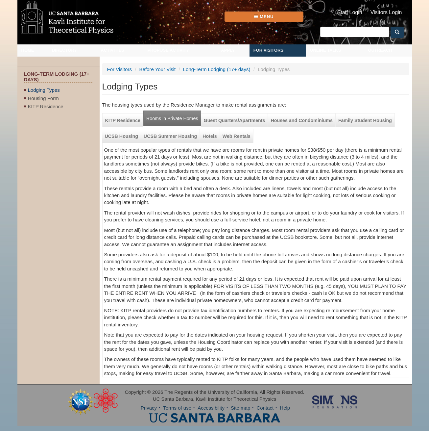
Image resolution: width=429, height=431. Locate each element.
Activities (113, 50)
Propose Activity (168, 50)
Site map (240, 408)
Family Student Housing (365, 120)
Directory (64, 50)
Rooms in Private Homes (172, 118)
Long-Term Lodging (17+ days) (216, 69)
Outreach (380, 50)
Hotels (210, 136)
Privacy (149, 408)
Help (285, 408)
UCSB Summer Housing (170, 136)
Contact (265, 408)
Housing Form (43, 98)
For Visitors (268, 50)
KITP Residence (45, 106)
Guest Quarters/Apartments (234, 120)
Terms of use (177, 408)
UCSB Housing (121, 136)
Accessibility (211, 408)
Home (27, 50)
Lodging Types (44, 90)
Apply (228, 50)
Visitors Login (386, 12)
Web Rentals (236, 136)
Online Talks (325, 50)
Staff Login (349, 12)
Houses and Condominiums (301, 120)
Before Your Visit (157, 69)
